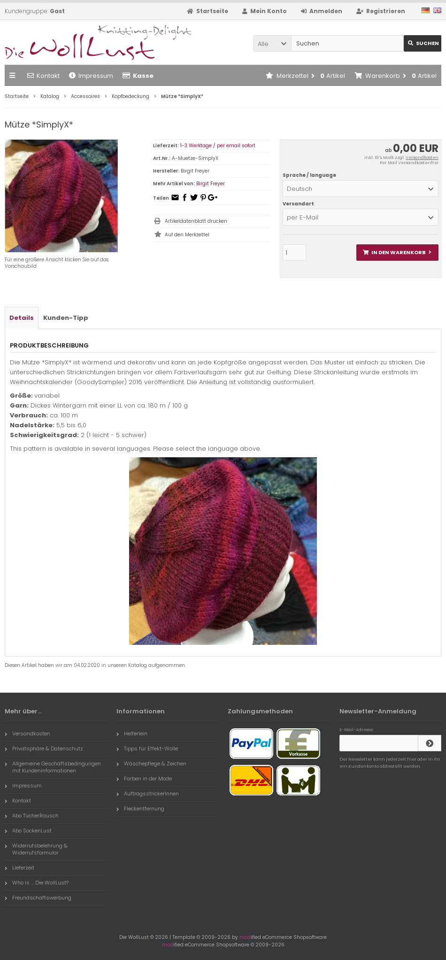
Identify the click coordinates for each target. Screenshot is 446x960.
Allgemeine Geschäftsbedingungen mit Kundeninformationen (53, 767)
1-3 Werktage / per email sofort (217, 145)
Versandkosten (422, 157)
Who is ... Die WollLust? (37, 882)
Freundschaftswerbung (38, 897)
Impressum (91, 75)
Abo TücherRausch (32, 815)
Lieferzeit (19, 867)
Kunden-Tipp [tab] (65, 317)
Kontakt (43, 75)
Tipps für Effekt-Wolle (147, 748)
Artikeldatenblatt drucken (196, 221)
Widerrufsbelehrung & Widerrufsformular (36, 849)
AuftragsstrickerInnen (147, 793)
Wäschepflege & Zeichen (151, 763)
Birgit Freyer (210, 183)
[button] (272, 43)
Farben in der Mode (144, 778)
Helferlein (131, 733)
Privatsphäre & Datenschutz (44, 748)
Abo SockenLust (28, 830)
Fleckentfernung (140, 808)
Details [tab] (21, 317)
